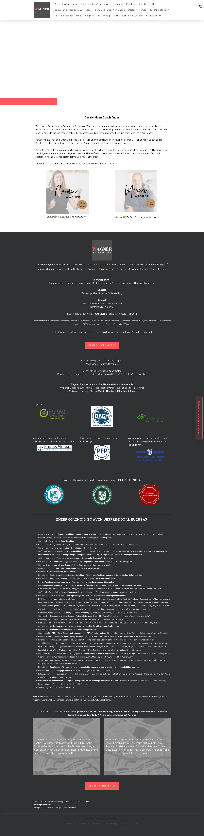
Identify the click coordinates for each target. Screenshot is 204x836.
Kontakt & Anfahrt (132, 16)
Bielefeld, (141, 602)
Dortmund (68, 602)
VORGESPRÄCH (154, 16)
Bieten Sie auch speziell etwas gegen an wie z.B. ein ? (82, 596)
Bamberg (143, 609)
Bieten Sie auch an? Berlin (78, 633)
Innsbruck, (129, 623)
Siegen (155, 589)
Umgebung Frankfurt (136, 647)
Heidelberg (127, 633)
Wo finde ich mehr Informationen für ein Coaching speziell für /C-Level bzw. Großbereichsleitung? (101, 654)
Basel (146, 623)
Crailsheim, (102, 609)
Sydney (61, 664)
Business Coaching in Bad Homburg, (60, 636)
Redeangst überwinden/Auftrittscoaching (102, 293)
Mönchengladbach (54, 606)
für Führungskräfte (81, 551)
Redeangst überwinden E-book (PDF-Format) (92, 616)
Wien (107, 623)
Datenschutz (70, 802)
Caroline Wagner (64, 16)
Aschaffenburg (72, 650)
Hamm (84, 619)
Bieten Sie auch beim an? (78, 626)
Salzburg (121, 623)
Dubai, (55, 664)
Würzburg (135, 609)
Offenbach (83, 650)
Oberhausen (63, 619)
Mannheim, (156, 602)
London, (49, 664)
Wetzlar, (56, 650)
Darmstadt (57, 538)
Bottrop (73, 589)
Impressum (37, 802)
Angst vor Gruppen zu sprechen (116, 592)
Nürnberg (94, 602)
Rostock (51, 613)
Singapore (161, 660)
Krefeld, (50, 619)
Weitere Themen (137, 10)
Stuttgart (51, 602)
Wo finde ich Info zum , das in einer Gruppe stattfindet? (69, 592)
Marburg (62, 650)
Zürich (136, 623)
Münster (148, 602)
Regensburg (123, 619)
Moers (140, 589)
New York (152, 660)
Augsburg (42, 606)
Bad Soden (97, 650)
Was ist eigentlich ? (47, 633)
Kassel (133, 606)
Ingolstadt (93, 613)
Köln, (40, 602)
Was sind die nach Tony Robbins (67, 548)
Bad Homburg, (101, 599)
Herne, (40, 589)
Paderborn (47, 589)
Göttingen (116, 613)
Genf (141, 623)
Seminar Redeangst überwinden (65, 562)
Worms (159, 606)
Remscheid (100, 589)
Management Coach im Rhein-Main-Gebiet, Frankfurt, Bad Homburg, (142, 534)
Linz (115, 623)
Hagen (71, 619)
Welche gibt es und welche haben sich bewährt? (73, 585)
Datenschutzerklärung (67, 753)
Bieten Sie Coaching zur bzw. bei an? (70, 568)
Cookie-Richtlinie (82, 802)
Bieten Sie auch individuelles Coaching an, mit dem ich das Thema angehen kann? (80, 579)
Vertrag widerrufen (42, 805)
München (114, 650)
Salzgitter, (124, 613)
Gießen (64, 538)
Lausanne (156, 623)
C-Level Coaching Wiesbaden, (64, 657)
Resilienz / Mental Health (141, 4)
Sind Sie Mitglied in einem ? (56, 688)
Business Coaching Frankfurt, (88, 636)
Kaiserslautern (107, 606)
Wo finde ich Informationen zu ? (56, 541)
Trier (138, 606)
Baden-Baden (123, 602)
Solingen (115, 619)
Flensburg (158, 609)
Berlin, (129, 650)
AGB (44, 802)
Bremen (87, 602)
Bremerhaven (91, 589)
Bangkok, (42, 664)
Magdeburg (42, 619)
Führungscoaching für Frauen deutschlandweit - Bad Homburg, (62, 674)
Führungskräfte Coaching (108, 370)
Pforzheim (66, 589)
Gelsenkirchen (66, 606)
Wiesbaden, (135, 599)
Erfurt (56, 619)
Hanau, (90, 650)
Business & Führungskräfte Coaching (102, 4)
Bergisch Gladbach (113, 589)
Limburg (109, 613)
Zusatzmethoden (159, 10)
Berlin (102, 391)
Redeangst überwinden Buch (61, 616)
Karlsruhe (164, 602)
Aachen (75, 606)
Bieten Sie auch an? (67, 630)
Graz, (111, 623)
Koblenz (117, 606)
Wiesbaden (42, 538)
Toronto (68, 664)
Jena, (135, 589)
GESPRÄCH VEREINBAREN (102, 345)
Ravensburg (92, 609)
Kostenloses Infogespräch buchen (199, 418)
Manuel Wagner (85, 16)
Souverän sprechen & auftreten (73, 10)
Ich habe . (54, 582)
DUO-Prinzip (104, 16)
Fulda (143, 606)
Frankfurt (126, 599)
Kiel (100, 606)
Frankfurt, (135, 633)
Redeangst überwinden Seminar (83, 599)
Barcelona (76, 664)
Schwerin (58, 613)
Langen (148, 606)
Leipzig (80, 602)
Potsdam (77, 619)
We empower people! (66, 4)
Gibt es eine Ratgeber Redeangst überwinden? (126, 585)
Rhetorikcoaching (100, 565)
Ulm (153, 606)
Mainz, (151, 599)
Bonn (116, 602)
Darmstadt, (144, 599)
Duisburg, (102, 602)
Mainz (49, 538)
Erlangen (101, 613)
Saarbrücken (125, 606)
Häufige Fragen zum (124, 555)
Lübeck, (150, 609)
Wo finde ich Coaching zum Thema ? (58, 565)
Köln (130, 391)
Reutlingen (81, 589)
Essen (75, 602)
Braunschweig (84, 606)
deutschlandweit (54, 599)
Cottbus (161, 589)
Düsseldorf (59, 602)
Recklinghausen (127, 589)
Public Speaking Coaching (71, 555)
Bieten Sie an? (58, 572)
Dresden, (85, 684)
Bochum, (110, 602)
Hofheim (148, 647)
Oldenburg (67, 613)
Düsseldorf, (77, 684)
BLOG (116, 16)
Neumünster (42, 613)
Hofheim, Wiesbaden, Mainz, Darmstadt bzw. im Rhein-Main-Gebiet (127, 636)
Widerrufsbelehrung (55, 802)
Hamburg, (111, 391)
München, (122, 391)
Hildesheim (147, 589)
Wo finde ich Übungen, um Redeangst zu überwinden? (130, 616)
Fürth (60, 589)
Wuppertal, (133, 602)
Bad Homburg (108, 551)
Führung (110, 332)
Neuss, (54, 589)
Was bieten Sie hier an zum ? (93, 582)
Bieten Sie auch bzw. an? (62, 575)
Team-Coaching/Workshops (109, 10)
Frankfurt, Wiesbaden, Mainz (125, 551)
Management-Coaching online (100, 538)
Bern (150, 623)
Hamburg (165, 599)
